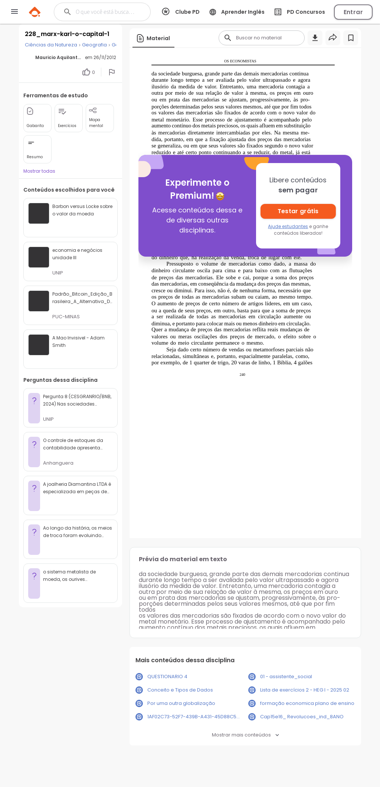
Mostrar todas (39, 171)
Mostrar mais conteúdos (245, 734)
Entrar (353, 12)
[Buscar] (106, 12)
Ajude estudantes (288, 226)
